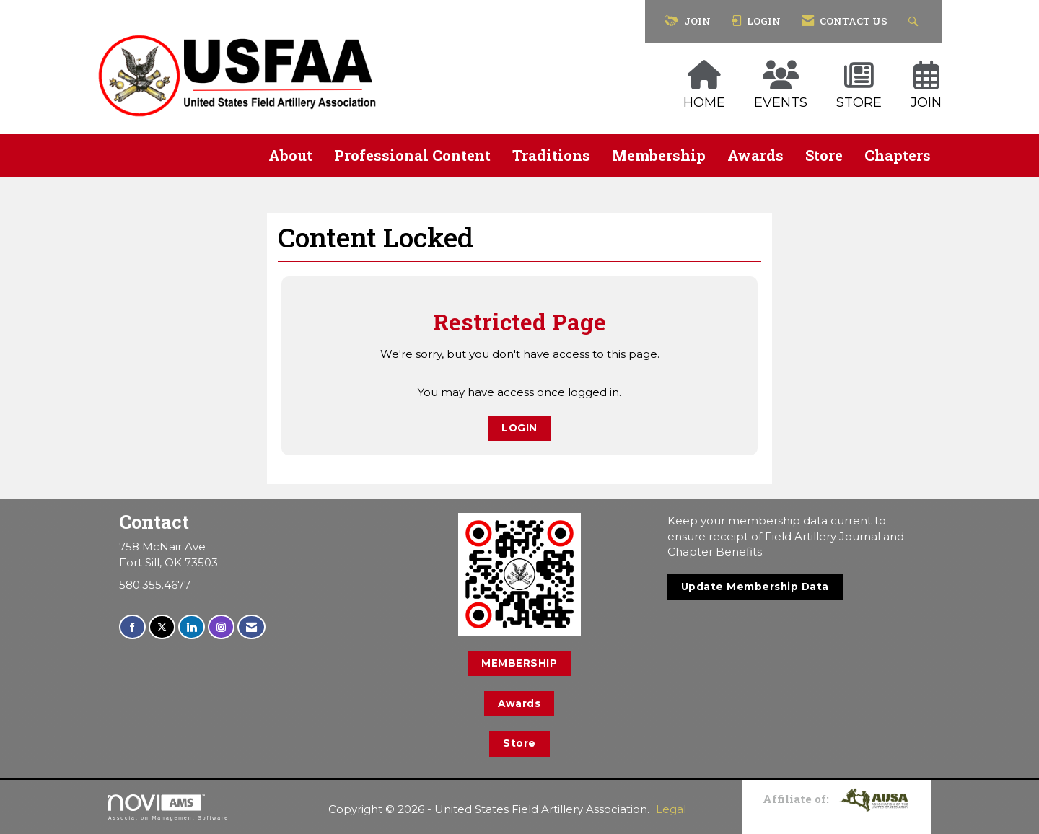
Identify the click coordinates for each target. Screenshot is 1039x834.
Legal (671, 809)
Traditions (551, 155)
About (290, 155)
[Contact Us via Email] (251, 627)
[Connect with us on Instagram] (221, 627)
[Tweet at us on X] (162, 627)
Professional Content (412, 155)
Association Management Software (168, 807)
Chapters (897, 155)
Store (824, 155)
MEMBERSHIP (519, 663)
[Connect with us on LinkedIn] (191, 627)
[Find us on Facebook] (132, 627)
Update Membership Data (755, 586)
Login (519, 428)
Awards (755, 155)
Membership (659, 155)
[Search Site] (915, 21)
